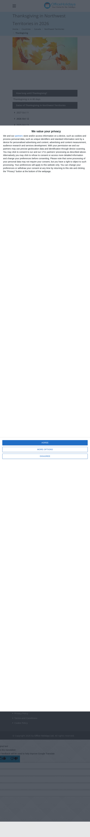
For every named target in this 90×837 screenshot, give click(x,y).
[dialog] (45, 418)
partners (19, 136)
